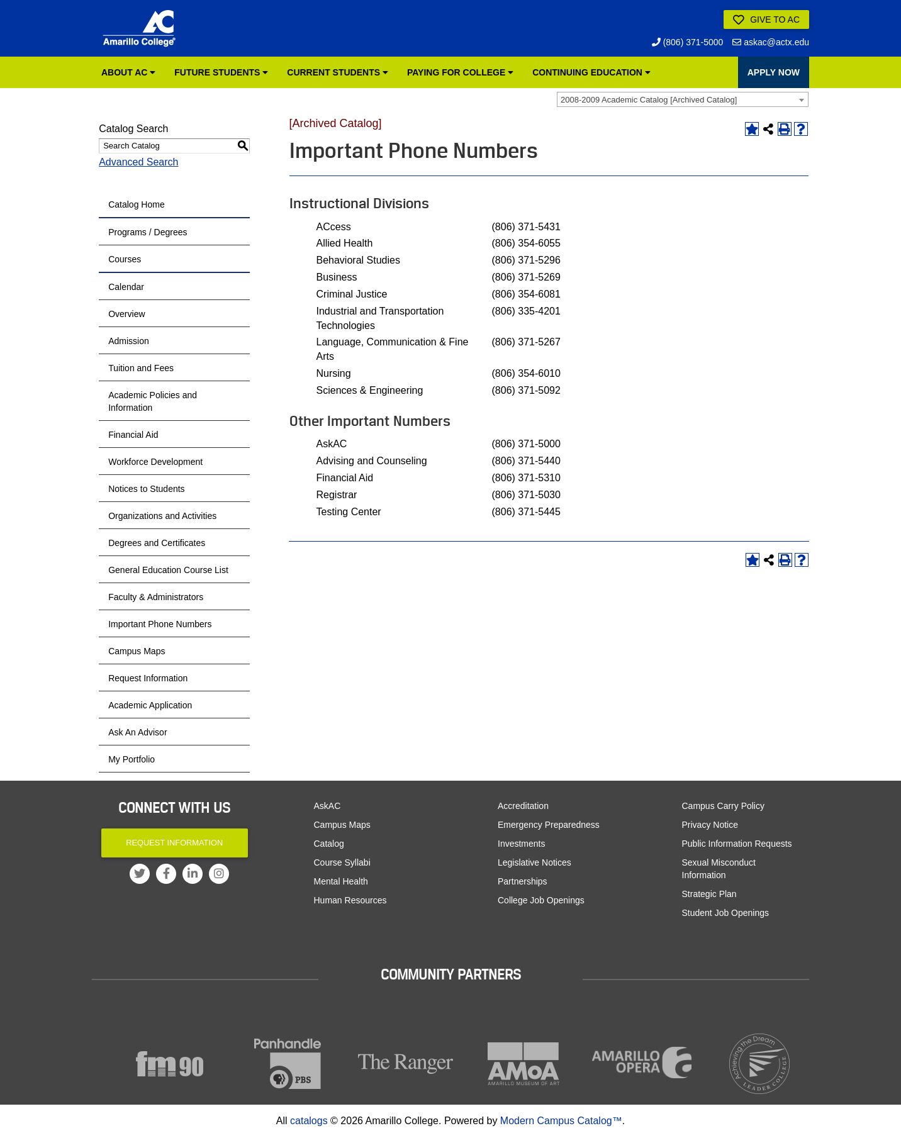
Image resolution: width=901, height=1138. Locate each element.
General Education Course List (168, 570)
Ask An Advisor (137, 732)
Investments (521, 844)
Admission (128, 341)
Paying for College (460, 72)
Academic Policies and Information (152, 401)
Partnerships (522, 881)
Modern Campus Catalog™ (561, 1120)
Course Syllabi (342, 862)
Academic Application (150, 705)
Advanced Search (138, 162)
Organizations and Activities (162, 516)
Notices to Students (146, 489)
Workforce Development (155, 462)
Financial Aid (133, 435)
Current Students (337, 72)
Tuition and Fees (141, 368)
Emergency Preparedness (549, 825)
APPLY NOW (773, 72)
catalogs (309, 1120)
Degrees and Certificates (156, 543)
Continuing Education (591, 72)
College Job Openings (541, 900)
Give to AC (766, 20)
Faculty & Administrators (155, 597)
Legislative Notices (534, 862)
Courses (124, 259)
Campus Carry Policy (723, 806)
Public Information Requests (737, 844)
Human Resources (350, 900)
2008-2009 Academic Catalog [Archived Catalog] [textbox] (649, 99)
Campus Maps (136, 651)
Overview (126, 314)
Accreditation (523, 806)
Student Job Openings (725, 913)
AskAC (327, 806)
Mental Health (341, 881)
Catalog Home (136, 204)
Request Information (147, 678)
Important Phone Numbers (159, 624)
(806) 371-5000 (688, 42)
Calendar (126, 287)
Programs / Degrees (147, 232)
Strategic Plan (709, 894)
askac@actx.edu (770, 42)
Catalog (329, 844)
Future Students (221, 72)
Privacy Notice (710, 825)
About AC (128, 72)
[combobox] (683, 99)
